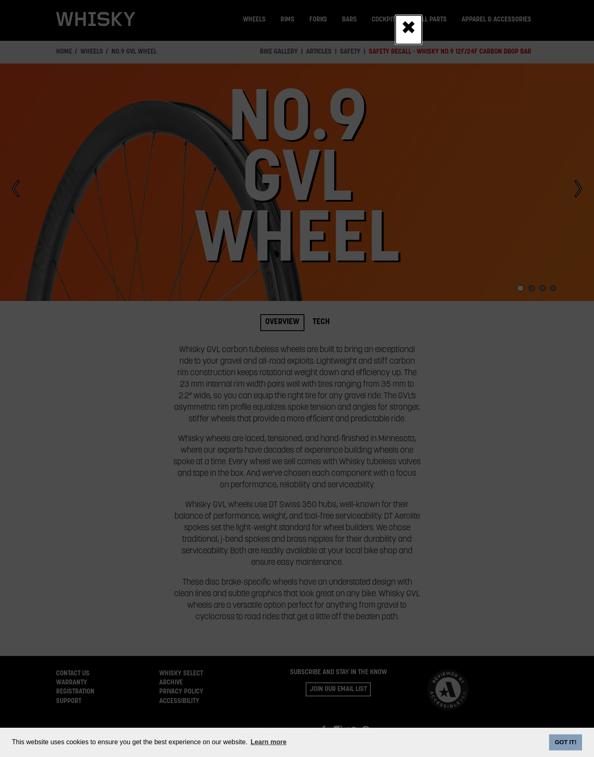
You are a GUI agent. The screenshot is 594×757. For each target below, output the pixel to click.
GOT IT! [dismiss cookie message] (566, 742)
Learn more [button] (268, 741)
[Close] (409, 29)
